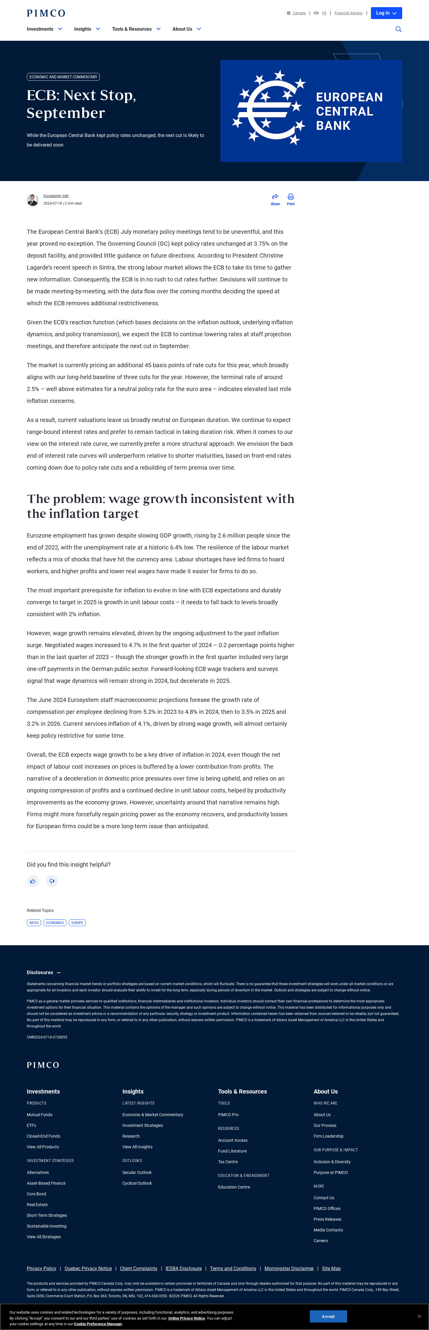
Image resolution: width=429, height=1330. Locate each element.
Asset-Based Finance (46, 1183)
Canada (296, 13)
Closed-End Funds (43, 1136)
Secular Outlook (137, 1172)
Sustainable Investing (46, 1226)
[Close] (419, 1319)
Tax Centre (228, 1161)
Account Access (233, 1140)
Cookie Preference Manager (98, 1327)
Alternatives (38, 1172)
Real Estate (37, 1204)
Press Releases (327, 1219)
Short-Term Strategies (47, 1215)
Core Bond (36, 1194)
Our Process (325, 1125)
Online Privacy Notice (186, 1322)
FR (324, 13)
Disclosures (44, 972)
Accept (328, 1319)
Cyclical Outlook (137, 1183)
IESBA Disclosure (184, 1268)
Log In (386, 13)
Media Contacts (328, 1230)
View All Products (43, 1146)
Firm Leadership (328, 1136)
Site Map (331, 1268)
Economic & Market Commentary (152, 1114)
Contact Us (324, 1197)
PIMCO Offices (327, 1208)
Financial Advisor (349, 13)
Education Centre (234, 1187)
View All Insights (137, 1146)
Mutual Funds (39, 1114)
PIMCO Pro (228, 1114)
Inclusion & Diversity (332, 1161)
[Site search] (398, 33)
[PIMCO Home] (46, 13)
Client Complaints (138, 1268)
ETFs (31, 1125)
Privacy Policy (41, 1268)
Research (131, 1136)
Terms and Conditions (233, 1268)
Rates (33, 923)
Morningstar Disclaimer (289, 1268)
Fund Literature (232, 1151)
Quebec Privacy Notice (88, 1268)
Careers (321, 1240)
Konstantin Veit (56, 196)
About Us (322, 1114)
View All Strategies (44, 1236)
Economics (55, 923)
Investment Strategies (142, 1125)
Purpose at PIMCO (331, 1172)
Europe (77, 923)
